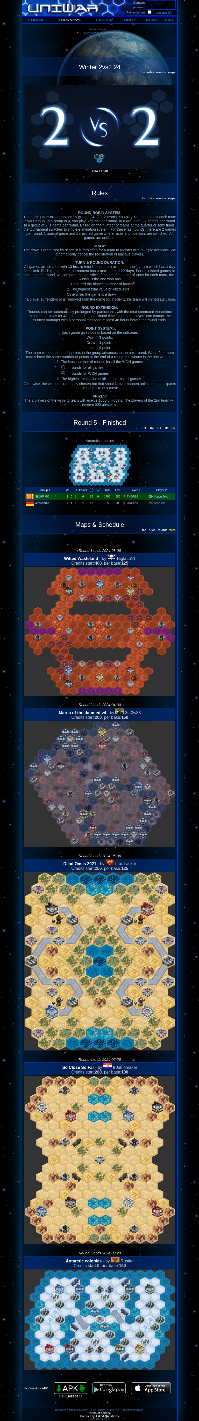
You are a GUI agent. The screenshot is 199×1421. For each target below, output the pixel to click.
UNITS (130, 20)
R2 (151, 427)
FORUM (35, 20)
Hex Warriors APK (36, 1388)
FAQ (169, 20)
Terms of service (99, 1413)
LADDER (104, 20)
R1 (144, 427)
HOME (26, 1)
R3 (159, 427)
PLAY (151, 20)
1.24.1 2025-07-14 (70, 1396)
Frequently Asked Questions (99, 1416)
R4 (166, 427)
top (143, 198)
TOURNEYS (69, 20)
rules (150, 72)
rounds (160, 72)
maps (171, 72)
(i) (170, 13)
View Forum (100, 170)
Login (160, 13)
